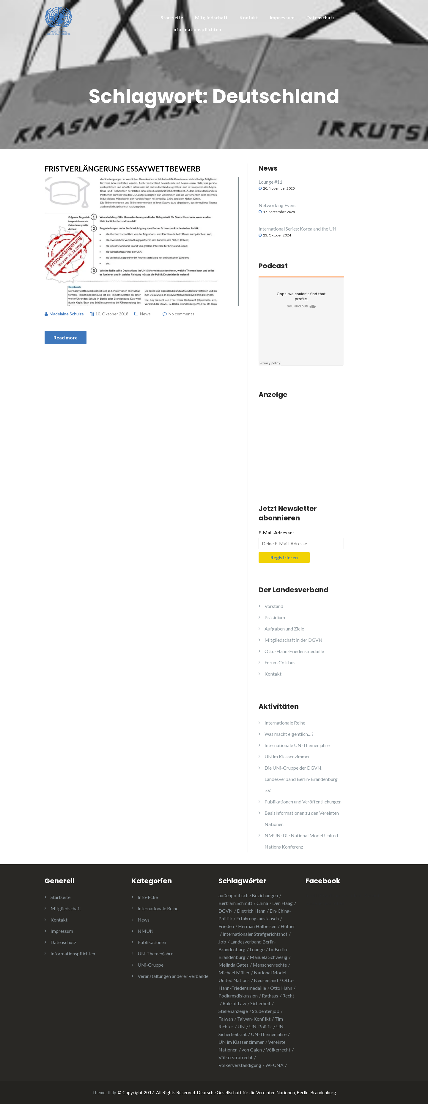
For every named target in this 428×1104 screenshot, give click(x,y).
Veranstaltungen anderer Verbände (173, 976)
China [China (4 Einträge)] (262, 903)
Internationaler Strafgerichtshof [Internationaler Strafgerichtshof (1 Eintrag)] (255, 934)
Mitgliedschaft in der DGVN (293, 640)
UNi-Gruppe (150, 965)
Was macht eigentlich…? (289, 734)
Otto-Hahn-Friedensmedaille (294, 651)
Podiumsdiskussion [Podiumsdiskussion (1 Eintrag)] (238, 995)
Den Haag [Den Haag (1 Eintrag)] (282, 903)
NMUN (146, 931)
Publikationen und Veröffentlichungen (303, 801)
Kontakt (249, 17)
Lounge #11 (270, 182)
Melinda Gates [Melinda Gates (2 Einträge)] (233, 965)
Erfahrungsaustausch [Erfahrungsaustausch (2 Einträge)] (257, 918)
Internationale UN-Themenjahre (297, 745)
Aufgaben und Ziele (284, 628)
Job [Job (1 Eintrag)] (222, 941)
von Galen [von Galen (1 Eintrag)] (252, 1049)
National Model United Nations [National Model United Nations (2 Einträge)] (252, 976)
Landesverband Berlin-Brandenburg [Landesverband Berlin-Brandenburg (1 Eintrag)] (247, 945)
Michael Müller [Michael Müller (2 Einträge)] (234, 972)
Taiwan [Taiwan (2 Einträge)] (225, 1019)
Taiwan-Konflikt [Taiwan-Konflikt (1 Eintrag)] (253, 1019)
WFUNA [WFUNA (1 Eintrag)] (274, 1065)
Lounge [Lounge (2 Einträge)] (257, 949)
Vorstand (274, 606)
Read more (66, 337)
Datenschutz (320, 17)
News (145, 313)
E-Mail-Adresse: (276, 532)
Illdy (112, 1092)
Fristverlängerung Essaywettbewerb (122, 168)
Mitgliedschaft (211, 17)
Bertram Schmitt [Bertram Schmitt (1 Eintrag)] (235, 903)
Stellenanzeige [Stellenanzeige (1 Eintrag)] (233, 1011)
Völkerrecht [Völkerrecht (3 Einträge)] (278, 1049)
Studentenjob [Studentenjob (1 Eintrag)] (265, 1011)
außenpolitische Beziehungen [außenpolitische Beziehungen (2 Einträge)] (248, 895)
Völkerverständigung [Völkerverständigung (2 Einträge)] (239, 1065)
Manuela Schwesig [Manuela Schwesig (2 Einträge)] (268, 957)
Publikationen (152, 942)
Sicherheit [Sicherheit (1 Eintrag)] (260, 1003)
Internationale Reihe (285, 722)
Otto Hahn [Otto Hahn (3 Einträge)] (281, 988)
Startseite (171, 17)
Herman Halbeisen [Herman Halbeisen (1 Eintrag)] (257, 926)
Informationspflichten (196, 29)
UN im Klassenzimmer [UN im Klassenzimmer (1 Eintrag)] (241, 1042)
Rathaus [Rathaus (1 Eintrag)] (270, 995)
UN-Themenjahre (155, 953)
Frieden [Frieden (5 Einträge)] (226, 926)
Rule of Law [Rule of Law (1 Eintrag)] (234, 1003)
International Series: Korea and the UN (297, 228)
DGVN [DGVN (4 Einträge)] (225, 911)
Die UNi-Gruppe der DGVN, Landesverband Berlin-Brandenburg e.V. (301, 779)
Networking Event (277, 205)
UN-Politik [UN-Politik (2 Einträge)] (260, 1026)
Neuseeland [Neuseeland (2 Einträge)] (266, 980)
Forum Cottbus (280, 662)
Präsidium (275, 617)
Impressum (282, 17)
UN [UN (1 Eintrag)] (241, 1026)
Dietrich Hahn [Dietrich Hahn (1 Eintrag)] (251, 911)
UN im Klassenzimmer (287, 756)
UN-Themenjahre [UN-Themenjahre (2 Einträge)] (269, 1034)
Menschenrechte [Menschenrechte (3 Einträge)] (270, 965)
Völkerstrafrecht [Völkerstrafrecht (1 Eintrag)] (235, 1057)
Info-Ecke (148, 897)
